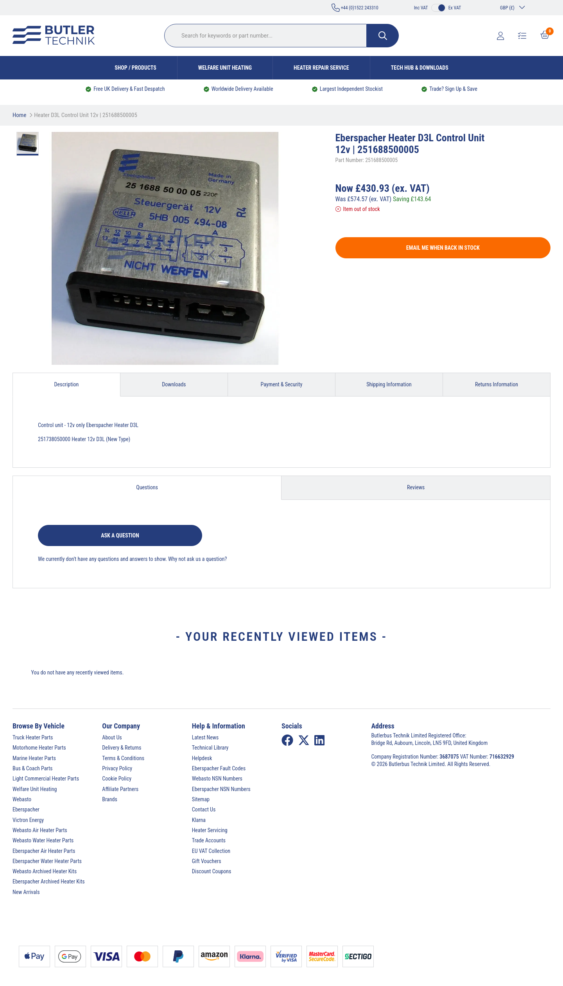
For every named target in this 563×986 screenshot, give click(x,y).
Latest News (205, 737)
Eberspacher (26, 809)
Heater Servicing (210, 830)
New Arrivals (26, 892)
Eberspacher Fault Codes (219, 768)
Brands (109, 799)
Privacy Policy (117, 768)
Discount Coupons (211, 871)
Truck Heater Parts (33, 737)
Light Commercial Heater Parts (46, 778)
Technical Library (210, 747)
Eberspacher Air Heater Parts (44, 851)
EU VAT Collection (211, 851)
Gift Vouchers (206, 861)
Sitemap (201, 799)
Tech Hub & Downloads (419, 68)
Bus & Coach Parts (32, 768)
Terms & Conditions (123, 758)
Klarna (199, 820)
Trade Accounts (209, 840)
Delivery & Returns (121, 747)
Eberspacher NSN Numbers (221, 789)
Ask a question (120, 535)
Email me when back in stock (443, 248)
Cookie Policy (116, 778)
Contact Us (204, 809)
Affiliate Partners (120, 789)
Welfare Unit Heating (225, 68)
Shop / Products (135, 68)
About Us (112, 737)
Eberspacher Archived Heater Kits (49, 881)
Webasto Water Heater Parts (43, 840)
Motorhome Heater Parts (39, 747)
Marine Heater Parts (34, 758)
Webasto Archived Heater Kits (45, 871)
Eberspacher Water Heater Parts (47, 861)
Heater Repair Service (321, 68)
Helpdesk (202, 758)
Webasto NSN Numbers (217, 778)
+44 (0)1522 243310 (355, 8)
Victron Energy (28, 820)
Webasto (22, 799)
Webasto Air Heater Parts (40, 830)
